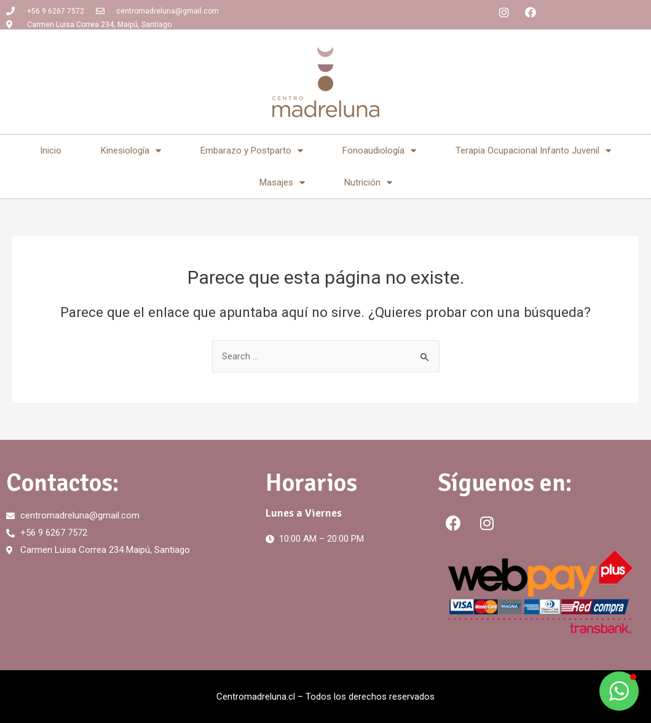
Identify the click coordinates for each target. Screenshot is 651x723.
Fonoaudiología (379, 151)
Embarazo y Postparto (251, 151)
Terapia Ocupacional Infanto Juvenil (533, 151)
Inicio (50, 150)
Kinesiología (131, 151)
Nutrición (368, 182)
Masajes (282, 182)
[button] (619, 691)
